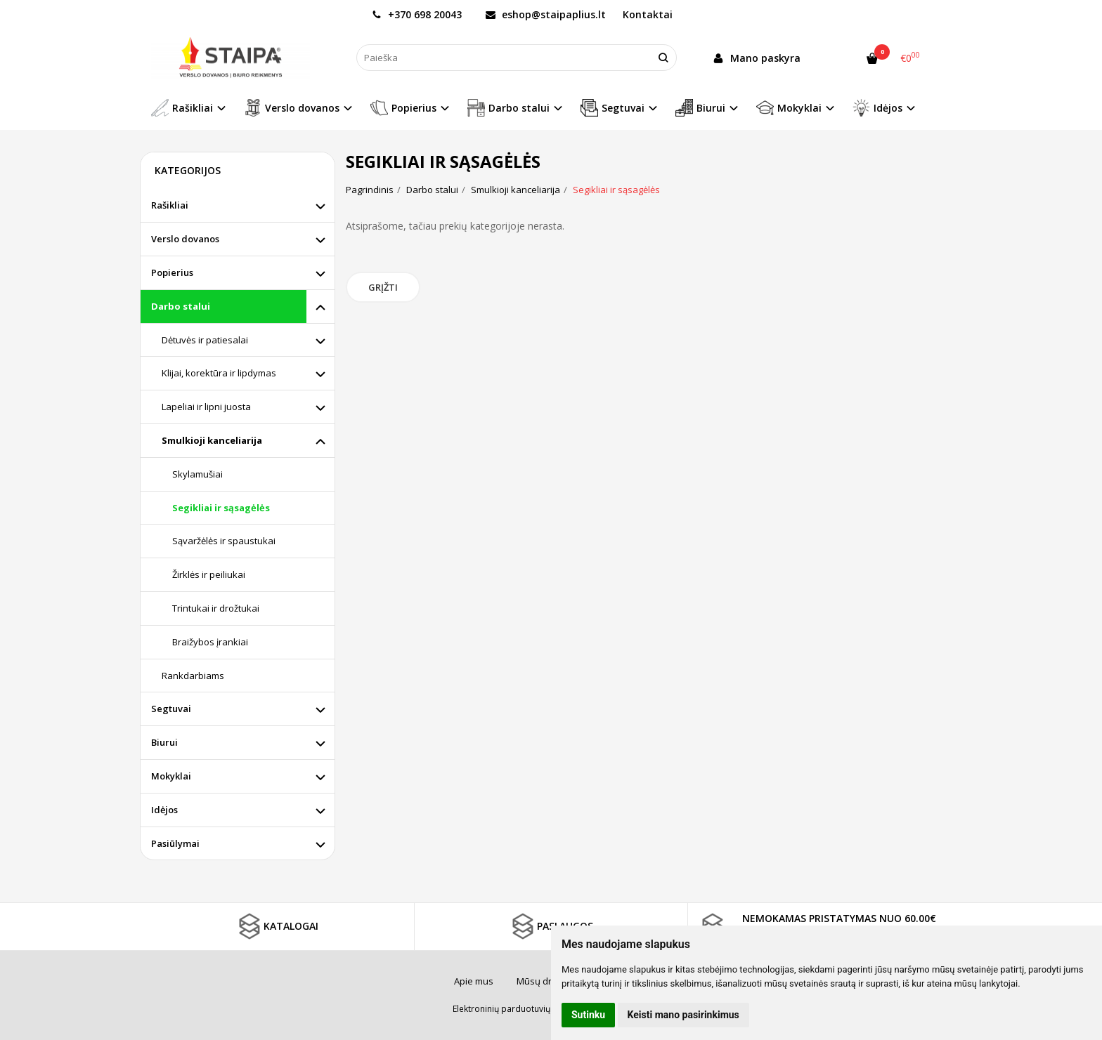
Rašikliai (169, 205)
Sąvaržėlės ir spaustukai (224, 540)
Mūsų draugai (546, 981)
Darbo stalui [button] (508, 108)
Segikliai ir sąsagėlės (221, 507)
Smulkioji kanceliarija (212, 440)
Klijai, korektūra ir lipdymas (219, 373)
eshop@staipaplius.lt (546, 14)
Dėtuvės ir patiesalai (205, 340)
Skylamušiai (197, 474)
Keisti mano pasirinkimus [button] (683, 1014)
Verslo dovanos (185, 238)
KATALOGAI (276, 926)
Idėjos (164, 809)
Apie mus (473, 981)
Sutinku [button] (588, 1014)
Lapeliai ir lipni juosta (206, 406)
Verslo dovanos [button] (291, 108)
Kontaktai (648, 14)
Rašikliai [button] (182, 108)
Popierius (172, 272)
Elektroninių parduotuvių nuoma (517, 1009)
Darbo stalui (180, 306)
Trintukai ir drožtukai (215, 608)
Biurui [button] (700, 108)
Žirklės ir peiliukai (208, 574)
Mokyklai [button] (789, 108)
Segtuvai (171, 708)
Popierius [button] (403, 108)
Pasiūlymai (175, 843)
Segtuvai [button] (612, 108)
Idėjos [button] (877, 108)
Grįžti (383, 287)
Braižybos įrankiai (210, 642)
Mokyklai (171, 776)
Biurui (164, 742)
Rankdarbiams (193, 675)
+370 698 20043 (417, 14)
